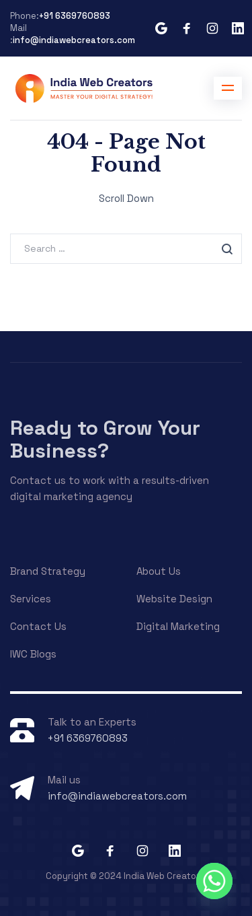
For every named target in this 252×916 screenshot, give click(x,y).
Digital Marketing (178, 626)
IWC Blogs (33, 653)
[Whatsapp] (214, 881)
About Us (158, 571)
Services (30, 598)
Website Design (174, 598)
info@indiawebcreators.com (74, 40)
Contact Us (38, 626)
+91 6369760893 (74, 16)
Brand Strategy (47, 571)
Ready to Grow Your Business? (105, 439)
